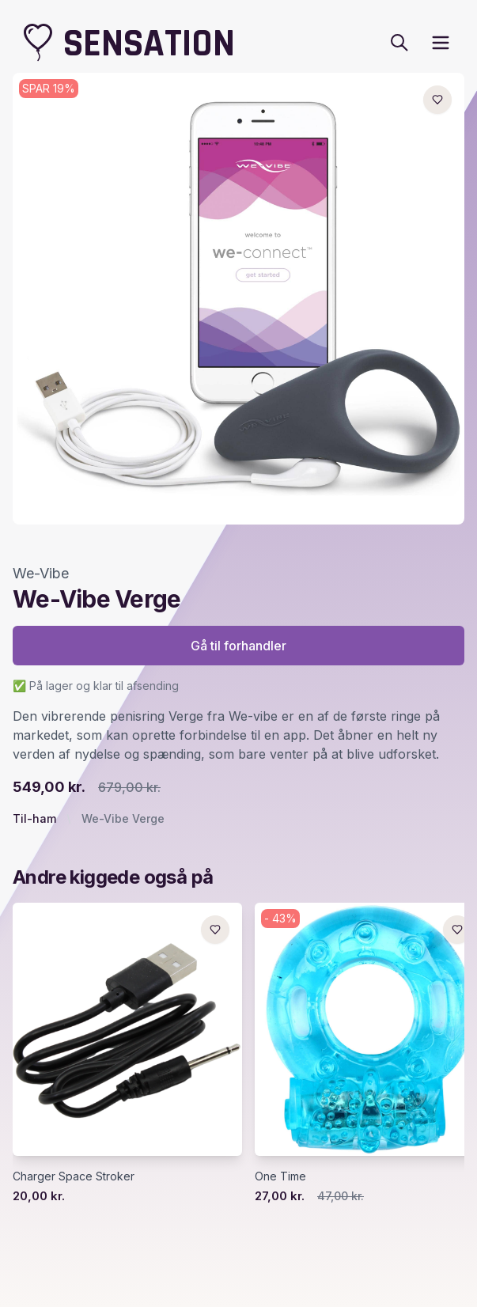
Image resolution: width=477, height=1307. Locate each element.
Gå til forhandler (238, 646)
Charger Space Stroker (73, 1176)
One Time (280, 1176)
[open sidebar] (440, 42)
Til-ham (34, 818)
